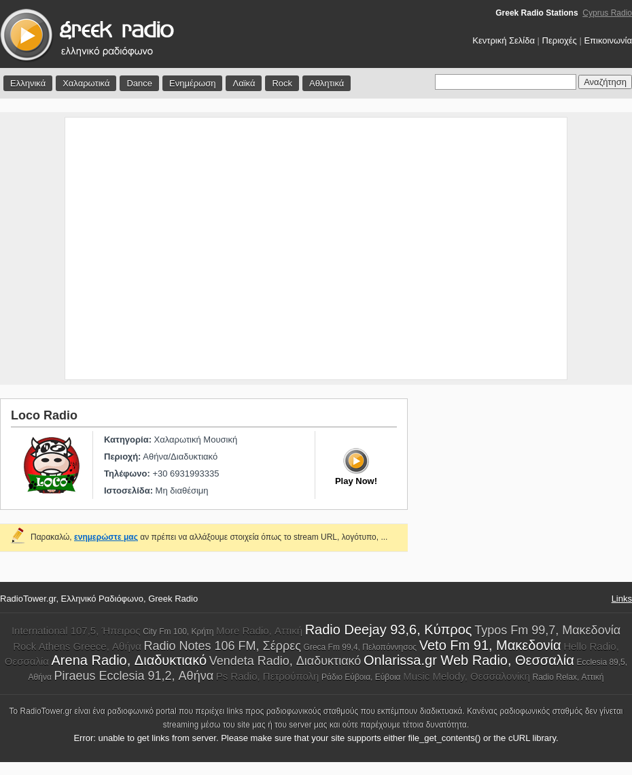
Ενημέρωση (192, 83)
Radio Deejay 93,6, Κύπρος (388, 629)
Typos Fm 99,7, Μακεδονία (547, 630)
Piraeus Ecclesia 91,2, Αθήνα (134, 676)
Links (622, 598)
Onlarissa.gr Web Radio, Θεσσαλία (469, 660)
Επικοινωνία (608, 40)
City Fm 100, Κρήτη (178, 631)
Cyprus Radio (607, 13)
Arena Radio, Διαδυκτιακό (129, 660)
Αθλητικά (326, 83)
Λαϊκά (243, 83)
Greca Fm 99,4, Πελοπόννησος (360, 647)
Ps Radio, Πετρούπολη (267, 676)
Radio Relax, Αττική (568, 677)
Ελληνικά (28, 83)
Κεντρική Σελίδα (503, 40)
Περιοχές (559, 40)
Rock (282, 83)
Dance (139, 83)
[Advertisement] (127, 248)
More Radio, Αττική (259, 630)
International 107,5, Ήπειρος (76, 630)
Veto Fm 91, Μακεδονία (490, 645)
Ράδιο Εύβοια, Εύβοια (360, 677)
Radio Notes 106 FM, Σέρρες (222, 646)
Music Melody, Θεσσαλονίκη (466, 676)
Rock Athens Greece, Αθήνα (77, 646)
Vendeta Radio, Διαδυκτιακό (285, 661)
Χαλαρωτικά (86, 83)
